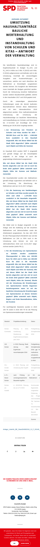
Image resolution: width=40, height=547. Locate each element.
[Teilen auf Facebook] (7, 451)
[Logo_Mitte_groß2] (16, 8)
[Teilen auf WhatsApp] (16, 451)
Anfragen (15, 19)
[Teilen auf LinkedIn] (24, 451)
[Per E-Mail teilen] (33, 451)
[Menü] (36, 8)
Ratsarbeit (24, 19)
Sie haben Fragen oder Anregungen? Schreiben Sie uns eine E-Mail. (20, 480)
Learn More (25, 543)
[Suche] (31, 8)
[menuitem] (31, 8)
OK (14, 543)
